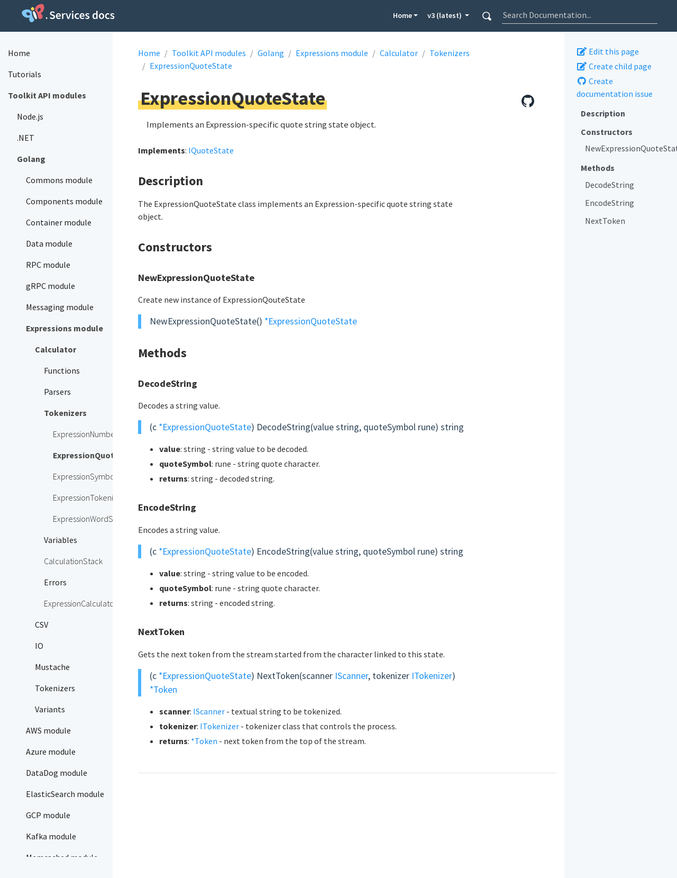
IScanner (351, 676)
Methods (598, 167)
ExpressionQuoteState (191, 65)
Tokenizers (449, 53)
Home (402, 15)
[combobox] (579, 14)
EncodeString (609, 202)
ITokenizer (431, 676)
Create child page (614, 66)
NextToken (605, 220)
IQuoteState (211, 150)
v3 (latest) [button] (445, 15)
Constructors (607, 131)
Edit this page (608, 51)
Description (603, 113)
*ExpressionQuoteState (310, 321)
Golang (271, 53)
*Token (163, 689)
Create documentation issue (615, 87)
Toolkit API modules (209, 53)
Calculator (399, 53)
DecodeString (609, 184)
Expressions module (332, 53)
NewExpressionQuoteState (627, 148)
